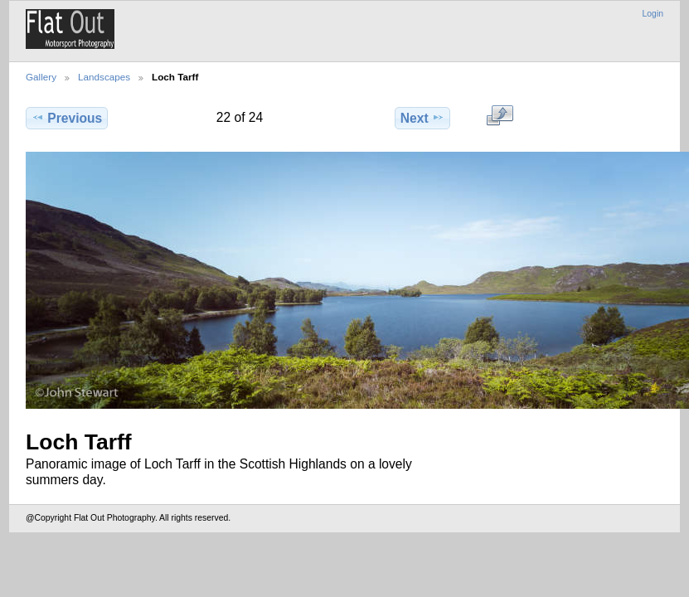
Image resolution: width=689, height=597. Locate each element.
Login (653, 13)
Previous (67, 117)
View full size (499, 116)
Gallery (41, 76)
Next (422, 117)
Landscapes (104, 76)
